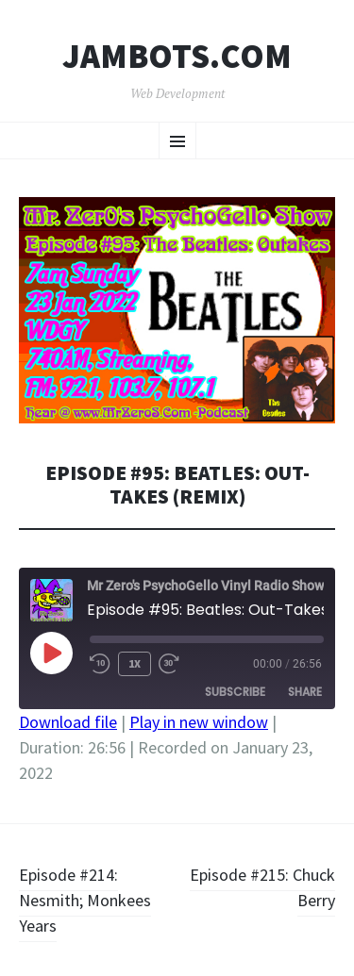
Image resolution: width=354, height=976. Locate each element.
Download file (68, 722)
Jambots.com (177, 56)
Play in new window (198, 722)
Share (305, 692)
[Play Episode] (51, 652)
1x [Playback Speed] (134, 663)
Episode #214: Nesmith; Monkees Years (85, 900)
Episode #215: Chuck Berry (262, 887)
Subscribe (235, 692)
